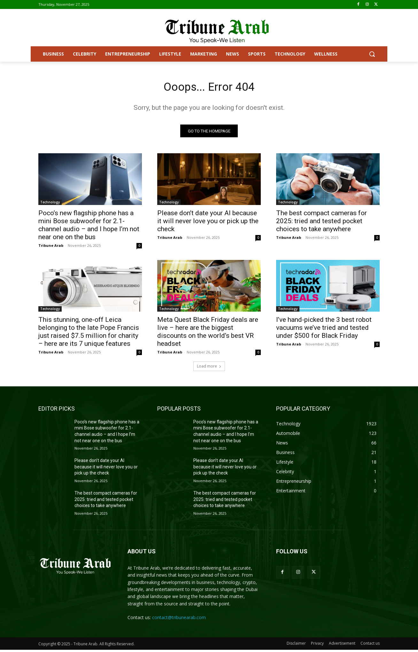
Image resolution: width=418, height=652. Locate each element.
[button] (372, 54)
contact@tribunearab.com (179, 620)
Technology (50, 204)
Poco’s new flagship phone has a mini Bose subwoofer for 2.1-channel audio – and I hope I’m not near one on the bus (88, 227)
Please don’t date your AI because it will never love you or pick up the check (208, 223)
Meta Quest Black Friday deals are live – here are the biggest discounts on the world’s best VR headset (207, 334)
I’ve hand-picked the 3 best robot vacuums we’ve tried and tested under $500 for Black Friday (324, 330)
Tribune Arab (50, 247)
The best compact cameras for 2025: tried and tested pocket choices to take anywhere (321, 223)
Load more (209, 368)
